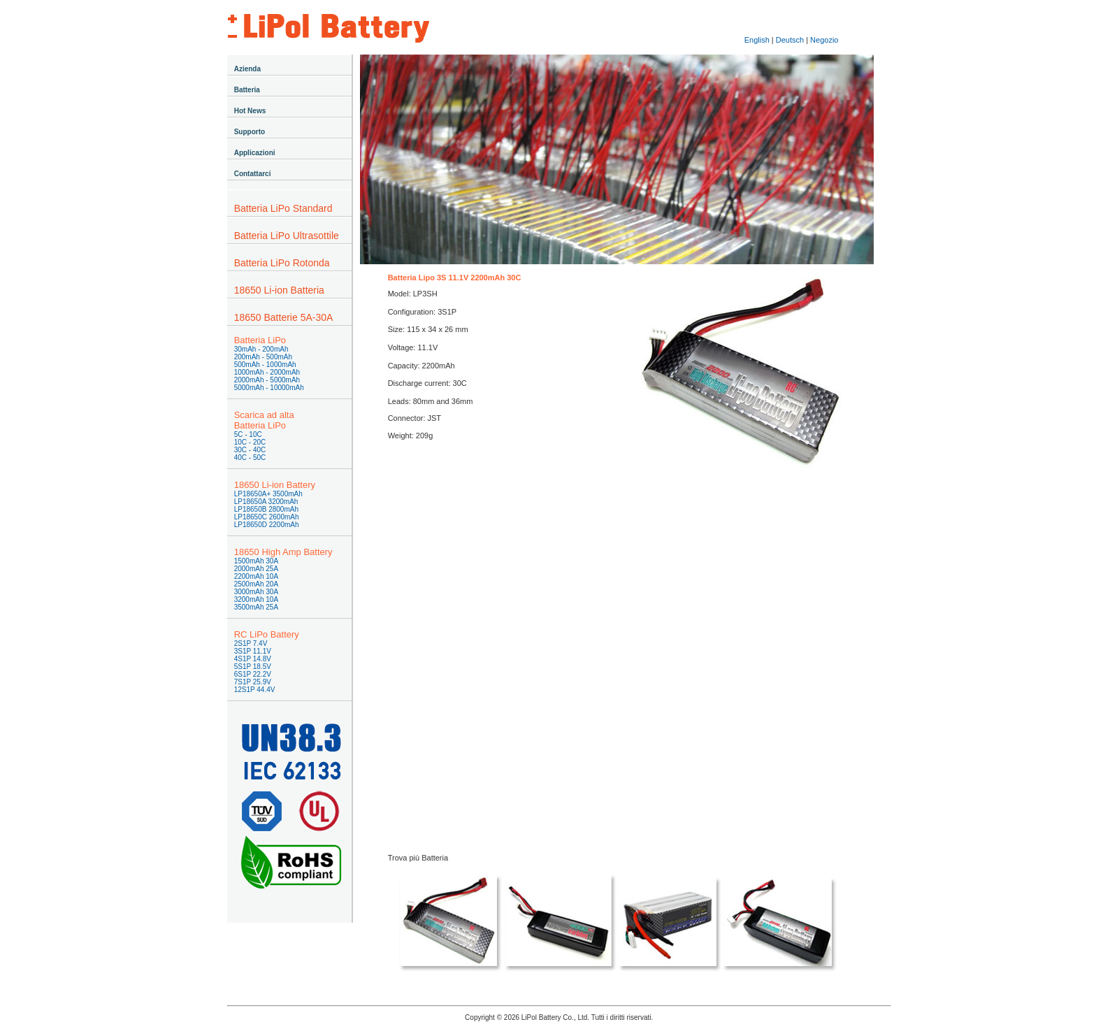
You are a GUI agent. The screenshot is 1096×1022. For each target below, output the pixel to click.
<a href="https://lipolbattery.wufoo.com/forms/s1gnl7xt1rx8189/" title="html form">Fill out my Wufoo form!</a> (617, 647)
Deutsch (790, 40)
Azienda (247, 69)
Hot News (250, 111)
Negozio (824, 40)
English (757, 40)
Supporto (249, 132)
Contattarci (252, 174)
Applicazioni (254, 153)
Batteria (247, 90)
